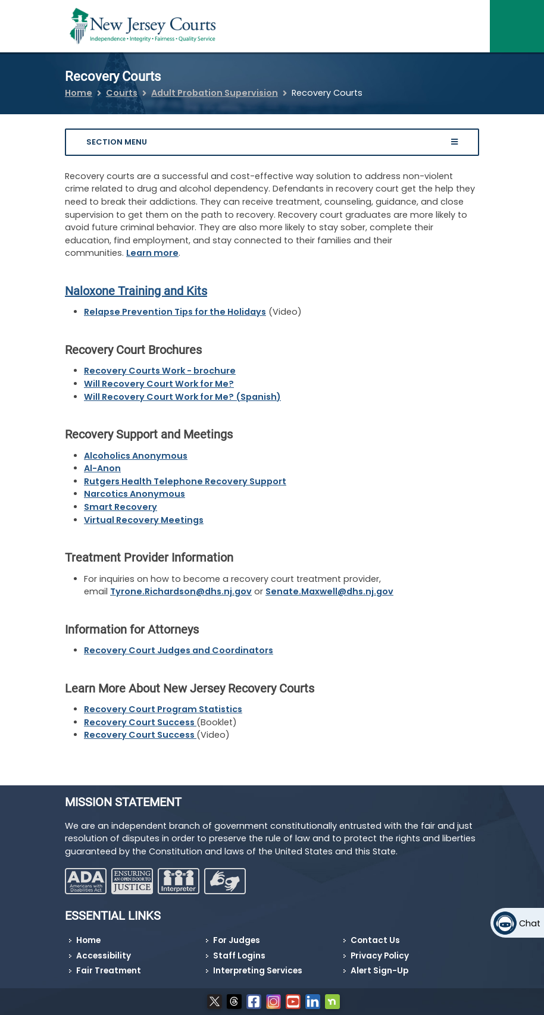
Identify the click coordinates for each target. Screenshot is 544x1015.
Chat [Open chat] (529, 923)
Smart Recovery (120, 507)
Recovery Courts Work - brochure (160, 371)
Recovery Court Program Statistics (163, 709)
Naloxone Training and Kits (136, 291)
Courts (121, 93)
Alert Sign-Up (379, 970)
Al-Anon (102, 468)
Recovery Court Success (140, 722)
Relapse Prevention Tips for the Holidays (175, 312)
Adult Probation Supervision (214, 93)
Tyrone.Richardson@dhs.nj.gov (181, 591)
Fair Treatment (108, 970)
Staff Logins (239, 955)
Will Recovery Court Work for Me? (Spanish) (182, 397)
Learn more (152, 253)
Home (78, 93)
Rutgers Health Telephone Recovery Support (185, 481)
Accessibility (103, 955)
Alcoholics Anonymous (135, 456)
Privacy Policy (380, 955)
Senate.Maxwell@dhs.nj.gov (329, 591)
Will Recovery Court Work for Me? (159, 384)
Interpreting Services (257, 970)
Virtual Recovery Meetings (144, 520)
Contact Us (375, 940)
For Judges (236, 940)
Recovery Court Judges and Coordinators (178, 650)
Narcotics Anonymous (134, 494)
